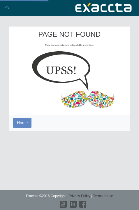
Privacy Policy (79, 196)
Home (22, 122)
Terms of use (103, 196)
